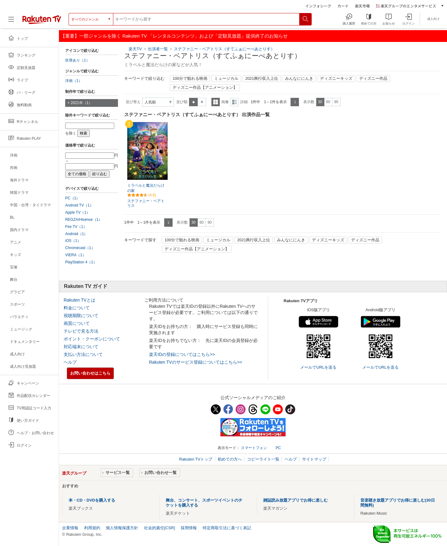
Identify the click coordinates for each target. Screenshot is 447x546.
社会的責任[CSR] (159, 528)
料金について (77, 307)
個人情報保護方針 (122, 528)
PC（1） (72, 198)
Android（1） (76, 234)
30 (320, 102)
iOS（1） (73, 241)
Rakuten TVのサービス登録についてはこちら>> (195, 362)
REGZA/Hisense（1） (83, 219)
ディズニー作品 (373, 78)
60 (328, 102)
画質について (77, 323)
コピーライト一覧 (263, 459)
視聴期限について (81, 315)
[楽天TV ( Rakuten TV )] (41, 21)
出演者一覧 (158, 49)
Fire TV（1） (76, 227)
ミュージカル (226, 78)
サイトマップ (314, 459)
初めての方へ (230, 459)
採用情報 (189, 528)
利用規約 (92, 528)
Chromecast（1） (80, 248)
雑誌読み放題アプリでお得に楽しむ (295, 500)
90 (336, 102)
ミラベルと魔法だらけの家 (146, 188)
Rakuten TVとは (79, 300)
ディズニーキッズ (336, 78)
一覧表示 (215, 102)
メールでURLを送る (318, 367)
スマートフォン (254, 448)
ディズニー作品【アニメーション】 (205, 87)
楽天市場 (362, 5)
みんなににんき (299, 78)
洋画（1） (73, 81)
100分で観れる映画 (190, 78)
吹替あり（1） (77, 60)
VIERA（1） (75, 255)
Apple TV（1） (77, 212)
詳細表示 (234, 102)
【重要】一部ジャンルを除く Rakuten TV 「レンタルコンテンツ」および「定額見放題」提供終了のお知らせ (174, 36)
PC (278, 448)
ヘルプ (70, 362)
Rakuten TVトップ (196, 459)
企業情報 (70, 528)
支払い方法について (83, 354)
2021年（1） (82, 103)
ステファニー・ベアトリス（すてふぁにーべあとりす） (224, 49)
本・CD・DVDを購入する (92, 500)
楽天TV (135, 49)
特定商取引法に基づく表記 (227, 528)
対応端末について (81, 346)
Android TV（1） (79, 205)
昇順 (193, 102)
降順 (202, 102)
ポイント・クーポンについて (92, 338)
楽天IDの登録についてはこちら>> (182, 354)
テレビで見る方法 (81, 331)
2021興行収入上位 (261, 78)
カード (343, 5)
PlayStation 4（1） (81, 262)
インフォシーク (318, 5)
